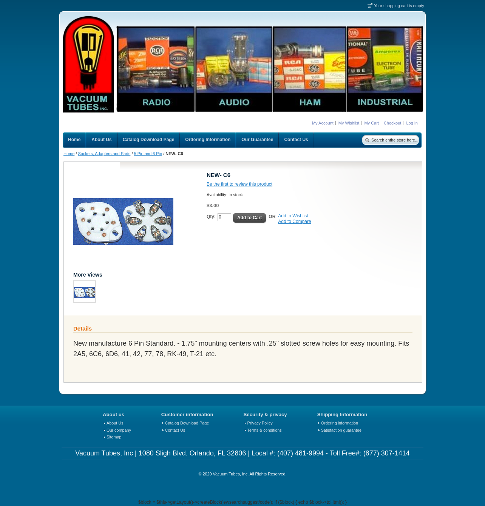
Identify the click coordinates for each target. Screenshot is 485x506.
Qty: (211, 216)
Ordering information (339, 423)
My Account (323, 123)
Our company (119, 430)
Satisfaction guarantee (341, 430)
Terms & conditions (264, 430)
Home (68, 153)
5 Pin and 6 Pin (148, 153)
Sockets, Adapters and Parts (104, 153)
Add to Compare (294, 221)
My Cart (371, 123)
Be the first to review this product (239, 184)
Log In (412, 123)
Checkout (392, 123)
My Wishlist (349, 123)
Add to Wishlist (293, 215)
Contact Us (175, 430)
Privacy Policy (260, 423)
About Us (115, 423)
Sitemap (114, 437)
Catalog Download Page (187, 423)
